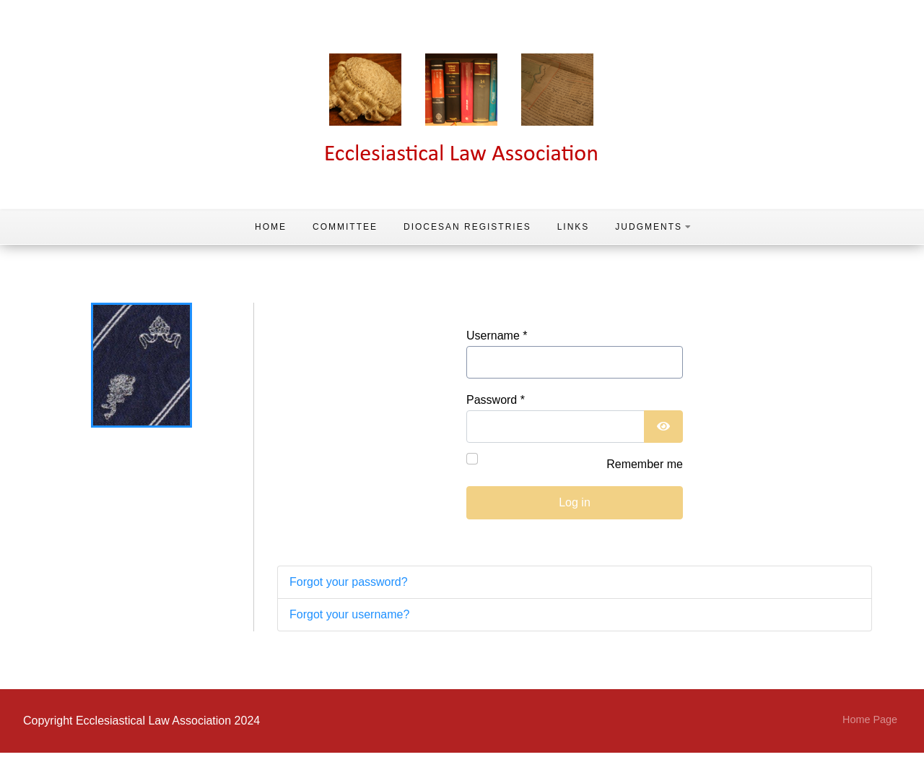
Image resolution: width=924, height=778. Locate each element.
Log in (574, 502)
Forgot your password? (348, 582)
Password (495, 400)
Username (496, 335)
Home (271, 227)
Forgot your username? (349, 614)
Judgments (653, 227)
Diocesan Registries (467, 227)
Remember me (644, 464)
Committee (345, 227)
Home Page (869, 719)
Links (573, 227)
